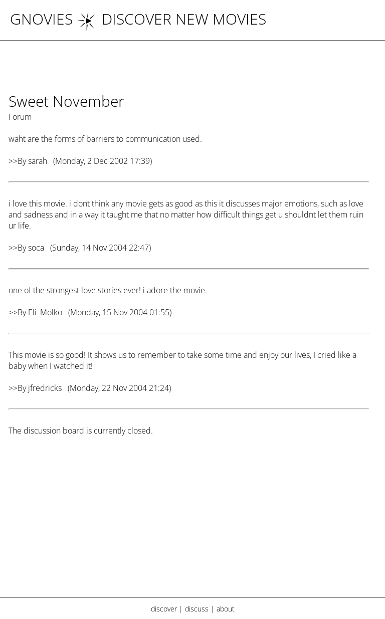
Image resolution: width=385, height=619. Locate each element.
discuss (197, 608)
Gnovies (41, 19)
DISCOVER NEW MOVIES (171, 19)
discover (164, 608)
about (226, 608)
